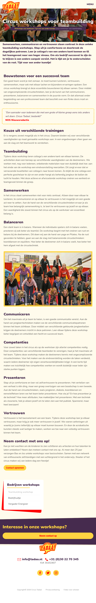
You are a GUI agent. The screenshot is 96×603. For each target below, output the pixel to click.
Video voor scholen (71, 590)
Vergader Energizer (18, 503)
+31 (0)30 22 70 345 (62, 559)
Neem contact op (48, 535)
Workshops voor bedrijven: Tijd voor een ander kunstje (34, 29)
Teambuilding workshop (20, 492)
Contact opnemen (15, 467)
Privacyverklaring (53, 590)
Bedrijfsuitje (14, 497)
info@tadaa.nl (30, 559)
